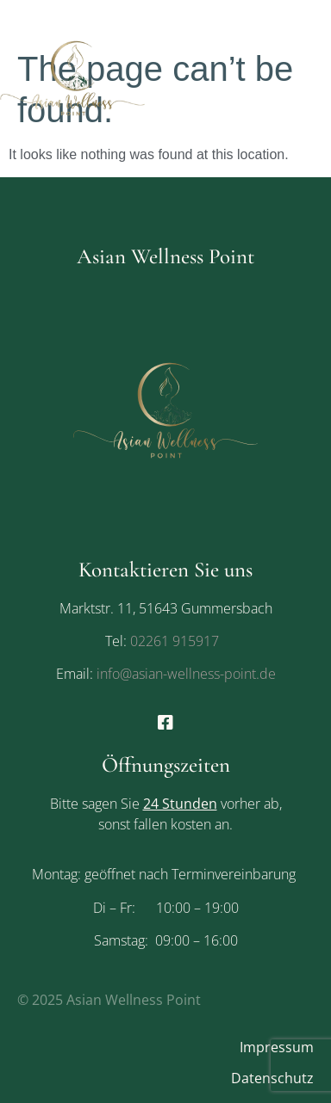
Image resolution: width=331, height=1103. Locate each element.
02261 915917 (174, 641)
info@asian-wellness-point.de (184, 673)
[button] (317, 77)
